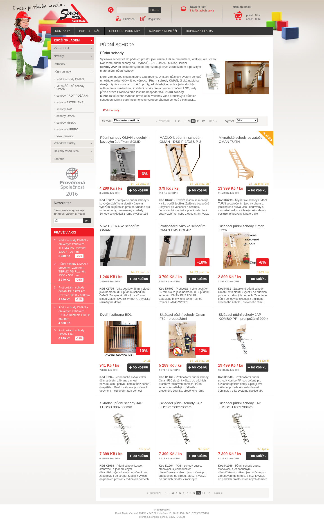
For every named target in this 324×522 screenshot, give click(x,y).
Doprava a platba (199, 31)
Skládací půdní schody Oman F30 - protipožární (182, 316)
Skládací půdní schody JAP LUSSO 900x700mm (181, 405)
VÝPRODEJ (61, 48)
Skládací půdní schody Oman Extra (241, 228)
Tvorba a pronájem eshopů (153, 516)
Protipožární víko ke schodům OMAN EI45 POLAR (182, 228)
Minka (104, 96)
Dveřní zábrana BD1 (116, 314)
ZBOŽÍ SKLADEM (67, 40)
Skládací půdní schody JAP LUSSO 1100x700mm (240, 405)
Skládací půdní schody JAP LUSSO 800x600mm (121, 405)
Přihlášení (129, 19)
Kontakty (62, 31)
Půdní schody (62, 71)
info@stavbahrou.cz (202, 10)
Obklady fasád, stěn (66, 151)
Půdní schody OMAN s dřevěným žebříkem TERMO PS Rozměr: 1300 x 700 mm (73, 245)
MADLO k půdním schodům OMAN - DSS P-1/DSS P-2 (181, 139)
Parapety (59, 64)
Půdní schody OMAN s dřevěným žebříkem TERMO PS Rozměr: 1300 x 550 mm (73, 269)
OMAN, (173, 80)
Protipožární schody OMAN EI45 (71, 332)
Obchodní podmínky (124, 31)
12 (203, 121)
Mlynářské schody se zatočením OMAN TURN (243, 139)
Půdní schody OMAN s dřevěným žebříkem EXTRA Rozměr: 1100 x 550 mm (74, 313)
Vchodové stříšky (64, 143)
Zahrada (59, 159)
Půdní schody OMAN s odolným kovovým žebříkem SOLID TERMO (125, 142)
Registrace (154, 19)
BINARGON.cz (177, 516)
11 (198, 121)
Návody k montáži (163, 31)
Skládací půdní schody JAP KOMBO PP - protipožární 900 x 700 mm (243, 319)
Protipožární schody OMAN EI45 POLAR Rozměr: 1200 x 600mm (74, 291)
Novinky (59, 56)
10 (193, 121)
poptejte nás (89, 31)
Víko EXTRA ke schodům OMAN (119, 228)
